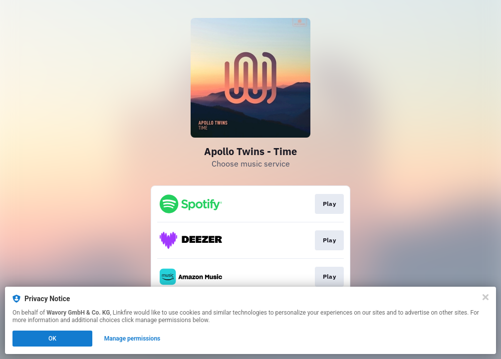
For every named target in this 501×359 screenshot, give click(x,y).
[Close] (486, 297)
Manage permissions (132, 338)
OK (52, 338)
